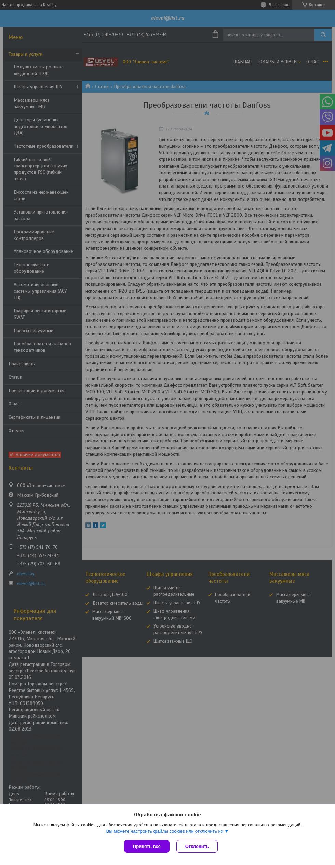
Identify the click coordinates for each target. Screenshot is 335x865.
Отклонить (197, 846)
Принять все (147, 846)
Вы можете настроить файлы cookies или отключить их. (165, 831)
